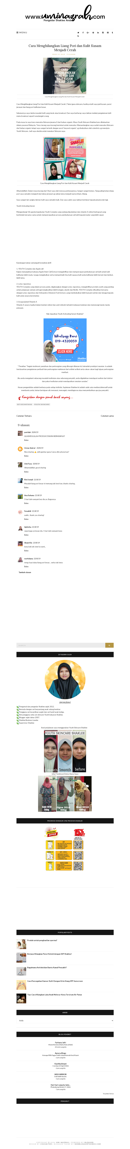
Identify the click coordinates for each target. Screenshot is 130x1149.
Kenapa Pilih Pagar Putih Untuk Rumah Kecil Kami (60, 1055)
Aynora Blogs (60, 1053)
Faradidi (27, 511)
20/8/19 (35, 432)
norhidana (28, 559)
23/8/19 (36, 543)
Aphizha (27, 527)
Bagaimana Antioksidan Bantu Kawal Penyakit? (47, 967)
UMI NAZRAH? (65, 702)
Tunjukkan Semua (108, 1093)
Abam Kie (28, 543)
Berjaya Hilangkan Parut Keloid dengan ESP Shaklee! (49, 954)
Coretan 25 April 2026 (61, 1066)
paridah (27, 432)
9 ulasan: (72, 54)
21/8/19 (37, 480)
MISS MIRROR (61, 1074)
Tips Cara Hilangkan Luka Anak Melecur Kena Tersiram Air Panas (54, 995)
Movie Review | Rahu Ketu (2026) (60, 1045)
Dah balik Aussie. (60, 1076)
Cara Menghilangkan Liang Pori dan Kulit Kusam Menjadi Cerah (65, 48)
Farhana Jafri (60, 1042)
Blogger (89, 1142)
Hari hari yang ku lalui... (60, 1085)
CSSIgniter (46, 1144)
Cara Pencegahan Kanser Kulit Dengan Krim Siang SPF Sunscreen (55, 981)
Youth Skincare (42, 404)
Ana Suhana (29, 495)
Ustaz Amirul (30, 448)
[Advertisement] (65, 907)
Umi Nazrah (62, 1142)
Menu (21, 32)
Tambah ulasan (25, 572)
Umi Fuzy (28, 464)
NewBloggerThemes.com (88, 1144)
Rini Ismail (28, 480)
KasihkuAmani (61, 1064)
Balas (26, 440)
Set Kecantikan (24, 404)
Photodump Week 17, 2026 (60, 1087)
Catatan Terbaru (24, 416)
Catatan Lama (107, 416)
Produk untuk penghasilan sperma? (42, 940)
